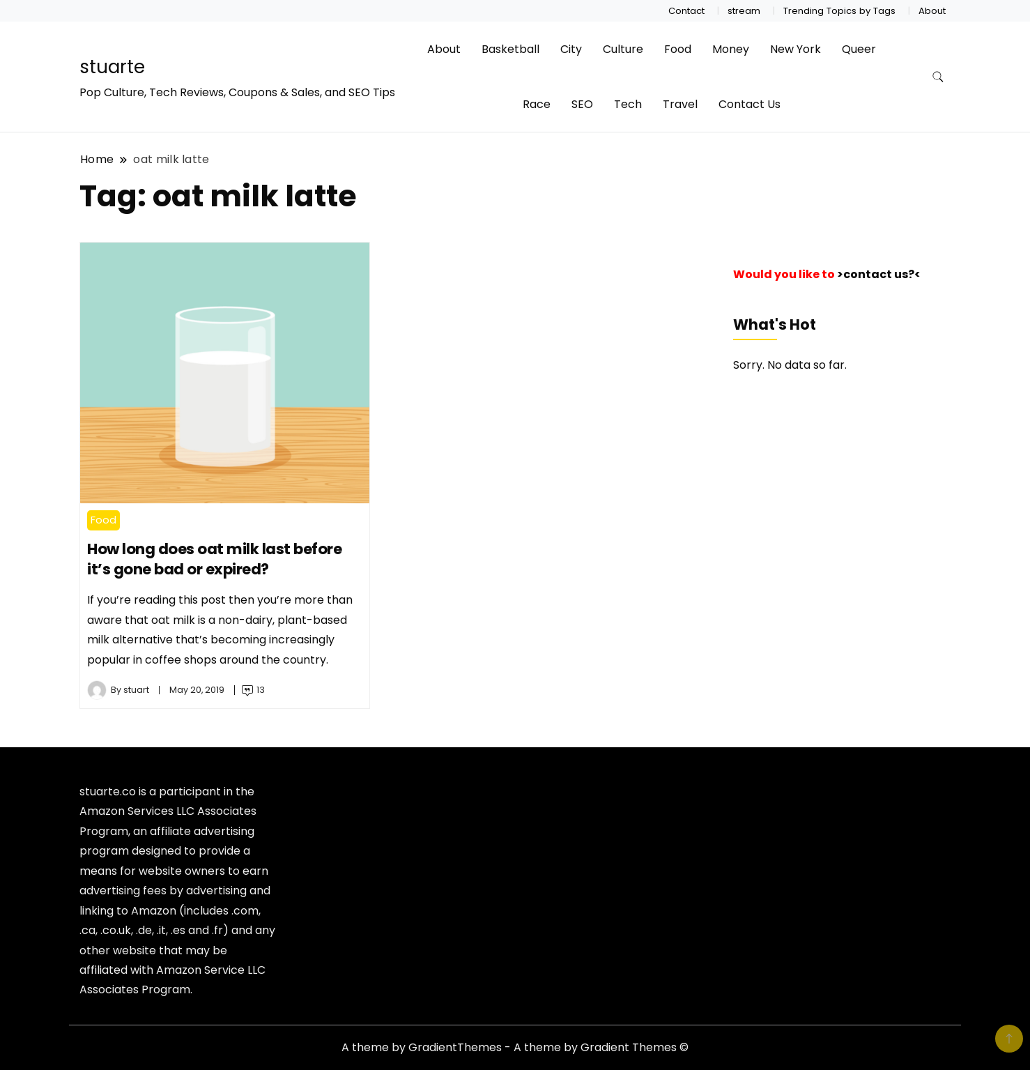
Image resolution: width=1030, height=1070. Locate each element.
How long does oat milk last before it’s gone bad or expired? (214, 559)
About (932, 10)
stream (744, 10)
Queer (859, 49)
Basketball (510, 49)
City (571, 49)
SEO (582, 104)
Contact (686, 10)
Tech (628, 104)
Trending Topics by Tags (839, 10)
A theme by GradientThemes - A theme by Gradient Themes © (515, 1047)
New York (795, 49)
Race (537, 104)
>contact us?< (879, 274)
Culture (623, 49)
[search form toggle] (938, 77)
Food (677, 49)
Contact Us (749, 104)
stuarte (112, 66)
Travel (680, 104)
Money (730, 49)
